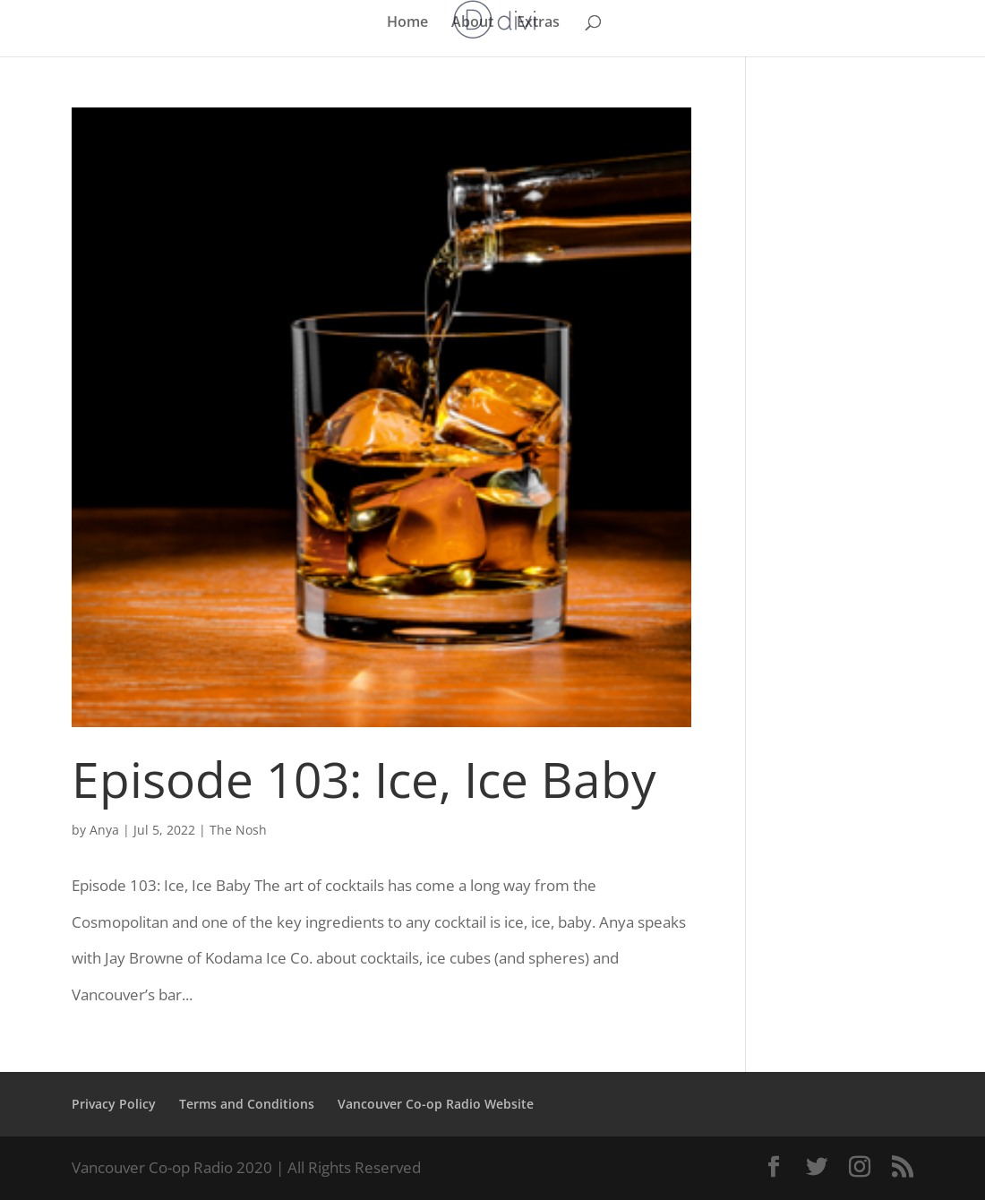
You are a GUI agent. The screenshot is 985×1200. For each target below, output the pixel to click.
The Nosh (238, 829)
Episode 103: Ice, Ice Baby (364, 778)
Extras (538, 23)
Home (407, 23)
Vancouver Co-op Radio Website (436, 1103)
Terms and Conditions (246, 1103)
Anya (104, 829)
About (472, 23)
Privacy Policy (114, 1103)
